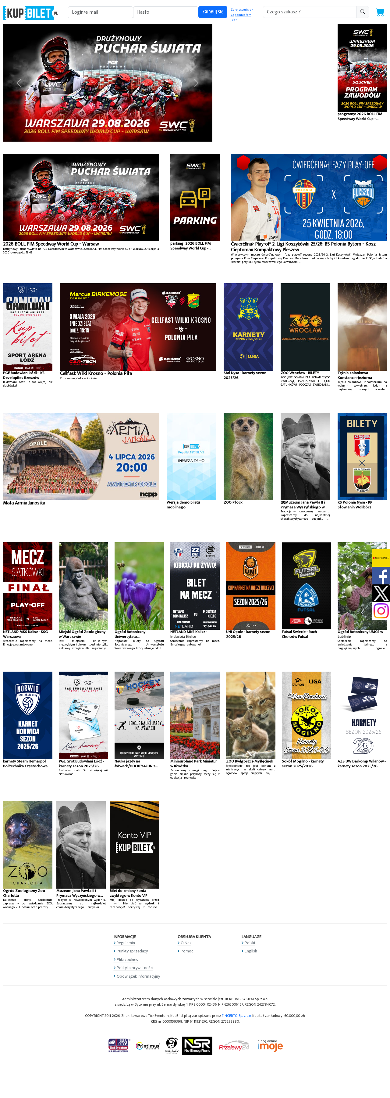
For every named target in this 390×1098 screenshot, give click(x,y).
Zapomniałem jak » (241, 17)
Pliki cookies (127, 959)
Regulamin (126, 942)
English (251, 951)
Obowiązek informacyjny (138, 976)
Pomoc (187, 951)
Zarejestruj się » (242, 9)
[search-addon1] (309, 12)
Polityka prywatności (135, 967)
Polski (250, 942)
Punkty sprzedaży (132, 951)
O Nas (186, 942)
